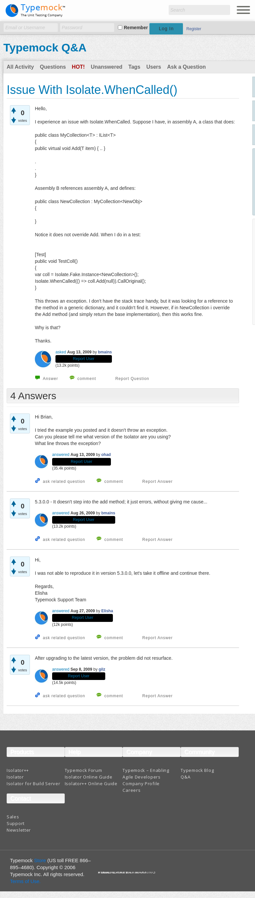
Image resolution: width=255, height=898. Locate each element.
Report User (84, 358)
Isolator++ (18, 770)
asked (60, 352)
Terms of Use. (25, 881)
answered (60, 454)
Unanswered (106, 67)
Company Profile (141, 783)
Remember (136, 27)
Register (193, 29)
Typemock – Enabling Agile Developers (146, 773)
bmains (105, 352)
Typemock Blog (197, 770)
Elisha (107, 611)
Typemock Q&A (45, 47)
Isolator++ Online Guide (91, 783)
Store (40, 860)
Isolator (15, 777)
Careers (131, 790)
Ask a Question (186, 67)
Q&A (185, 777)
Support (16, 823)
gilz (102, 669)
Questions (53, 67)
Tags (134, 67)
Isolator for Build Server (33, 783)
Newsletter (19, 830)
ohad (106, 454)
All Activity (20, 67)
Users (153, 67)
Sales (13, 817)
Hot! (78, 67)
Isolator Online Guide (89, 777)
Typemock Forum (83, 770)
